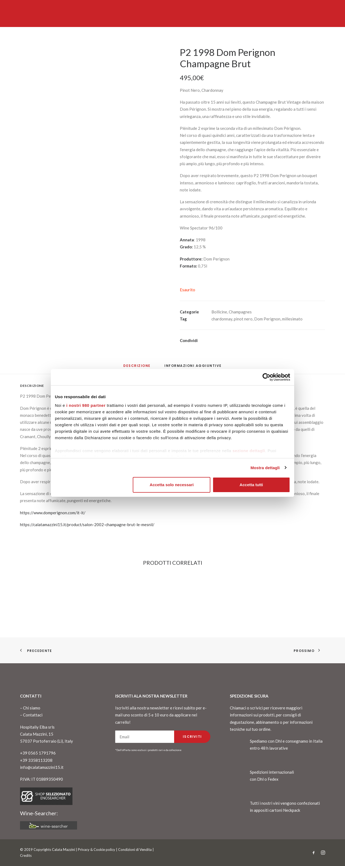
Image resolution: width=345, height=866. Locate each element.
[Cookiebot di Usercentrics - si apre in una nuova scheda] (266, 377)
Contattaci (32, 714)
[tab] (193, 367)
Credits (26, 855)
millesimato (292, 318)
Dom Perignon (267, 318)
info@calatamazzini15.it (42, 767)
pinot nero (243, 318)
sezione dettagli (249, 450)
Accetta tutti (251, 484)
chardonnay (221, 318)
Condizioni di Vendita (135, 849)
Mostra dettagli (265, 467)
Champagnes (240, 311)
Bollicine (219, 311)
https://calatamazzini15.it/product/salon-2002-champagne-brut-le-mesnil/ (87, 524)
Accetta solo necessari (172, 484)
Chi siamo (31, 707)
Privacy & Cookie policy (96, 849)
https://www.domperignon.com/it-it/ (52, 512)
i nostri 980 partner (85, 405)
